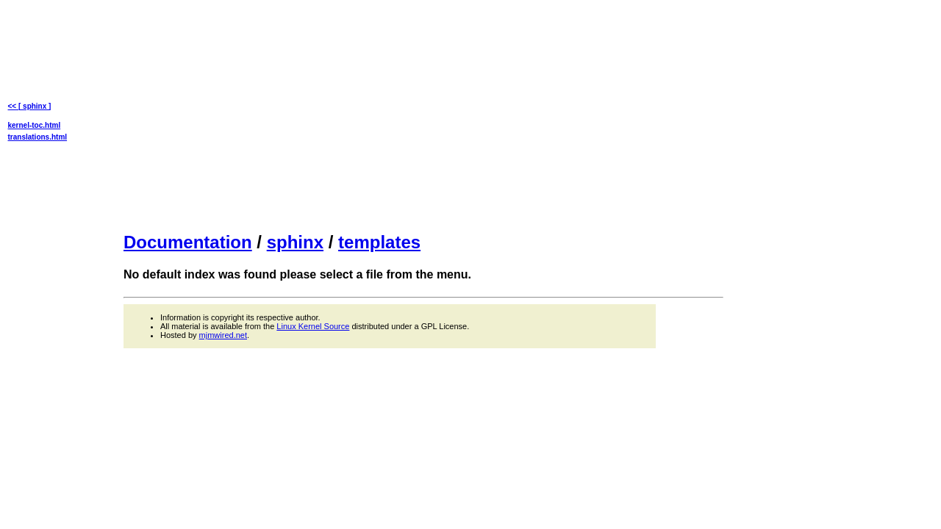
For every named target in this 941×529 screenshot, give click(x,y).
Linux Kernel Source (312, 326)
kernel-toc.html (34, 125)
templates (379, 242)
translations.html (38, 137)
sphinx (295, 242)
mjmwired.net (223, 335)
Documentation (188, 242)
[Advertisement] (423, 114)
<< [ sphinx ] (29, 106)
